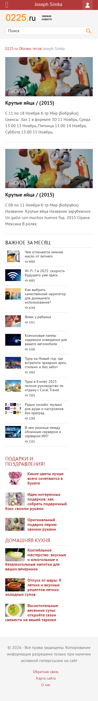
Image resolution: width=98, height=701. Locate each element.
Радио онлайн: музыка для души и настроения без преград (44, 409)
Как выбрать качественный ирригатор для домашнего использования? (45, 296)
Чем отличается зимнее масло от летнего (44, 254)
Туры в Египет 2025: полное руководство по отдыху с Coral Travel (44, 386)
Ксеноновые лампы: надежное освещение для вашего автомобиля (46, 340)
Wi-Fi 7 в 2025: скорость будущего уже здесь (45, 273)
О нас (45, 685)
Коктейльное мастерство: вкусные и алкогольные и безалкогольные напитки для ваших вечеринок (35, 560)
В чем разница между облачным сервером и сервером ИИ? (43, 432)
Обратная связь (46, 672)
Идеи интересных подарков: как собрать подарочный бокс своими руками (36, 502)
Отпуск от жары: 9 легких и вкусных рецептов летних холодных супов (33, 587)
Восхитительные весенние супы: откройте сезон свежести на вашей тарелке (31, 613)
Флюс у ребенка (38, 317)
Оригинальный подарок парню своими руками (42, 525)
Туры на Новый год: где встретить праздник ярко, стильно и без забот (46, 363)
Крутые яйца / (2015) (29, 103)
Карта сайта (46, 678)
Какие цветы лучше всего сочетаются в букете (45, 479)
